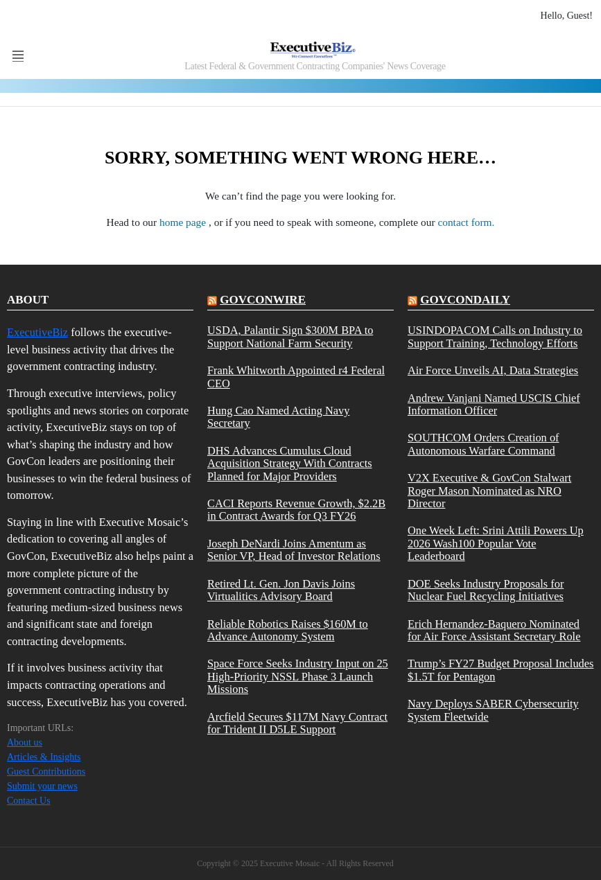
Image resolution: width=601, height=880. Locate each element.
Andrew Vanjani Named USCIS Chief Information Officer (494, 404)
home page (184, 222)
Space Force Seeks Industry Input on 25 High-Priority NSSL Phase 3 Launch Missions (297, 677)
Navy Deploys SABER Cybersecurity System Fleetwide (493, 710)
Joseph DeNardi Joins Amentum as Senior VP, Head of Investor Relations (294, 550)
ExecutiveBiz (37, 332)
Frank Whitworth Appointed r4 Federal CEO (296, 376)
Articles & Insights (44, 757)
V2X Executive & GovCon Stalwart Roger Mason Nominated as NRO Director (489, 491)
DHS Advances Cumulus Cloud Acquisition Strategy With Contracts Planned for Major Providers (289, 464)
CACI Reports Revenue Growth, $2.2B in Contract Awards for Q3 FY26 (296, 510)
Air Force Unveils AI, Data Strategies (493, 370)
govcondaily (465, 299)
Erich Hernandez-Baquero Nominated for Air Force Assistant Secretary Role (494, 630)
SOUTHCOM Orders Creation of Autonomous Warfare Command (483, 444)
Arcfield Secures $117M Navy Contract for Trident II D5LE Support (297, 723)
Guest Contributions (46, 771)
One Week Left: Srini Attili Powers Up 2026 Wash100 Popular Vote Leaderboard (496, 544)
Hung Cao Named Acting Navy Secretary (278, 417)
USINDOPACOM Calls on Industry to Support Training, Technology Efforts (495, 336)
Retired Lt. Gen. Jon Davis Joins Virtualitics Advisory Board (281, 590)
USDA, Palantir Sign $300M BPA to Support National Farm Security (290, 336)
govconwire (263, 299)
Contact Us (29, 800)
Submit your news (42, 786)
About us (24, 742)
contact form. (465, 222)
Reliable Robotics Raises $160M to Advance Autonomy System (287, 630)
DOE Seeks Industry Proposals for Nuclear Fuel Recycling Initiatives (486, 590)
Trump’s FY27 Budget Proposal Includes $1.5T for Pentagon (500, 670)
